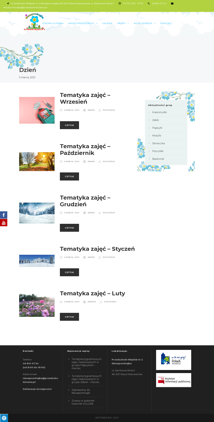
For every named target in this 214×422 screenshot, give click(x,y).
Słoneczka (158, 143)
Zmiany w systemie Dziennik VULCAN (83, 402)
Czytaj (69, 125)
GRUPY (121, 23)
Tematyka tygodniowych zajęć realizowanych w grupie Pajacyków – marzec (87, 364)
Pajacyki (157, 127)
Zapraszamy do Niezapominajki (81, 391)
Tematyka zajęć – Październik (85, 149)
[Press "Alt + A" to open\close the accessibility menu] (4, 418)
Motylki (156, 135)
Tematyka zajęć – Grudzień (85, 201)
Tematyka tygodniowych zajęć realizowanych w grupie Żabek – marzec (87, 379)
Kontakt (166, 23)
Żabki (155, 120)
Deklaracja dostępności (37, 389)
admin (91, 110)
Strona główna (53, 23)
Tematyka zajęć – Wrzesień (85, 98)
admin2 (92, 302)
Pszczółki (109, 110)
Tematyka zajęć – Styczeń (97, 248)
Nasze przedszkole (81, 23)
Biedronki (158, 158)
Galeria (107, 23)
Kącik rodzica (143, 23)
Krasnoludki (159, 112)
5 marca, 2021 (71, 110)
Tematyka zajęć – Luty (92, 293)
